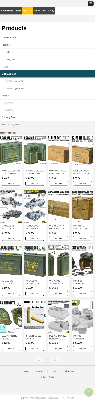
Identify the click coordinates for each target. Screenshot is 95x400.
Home (3, 125)
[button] (91, 3)
